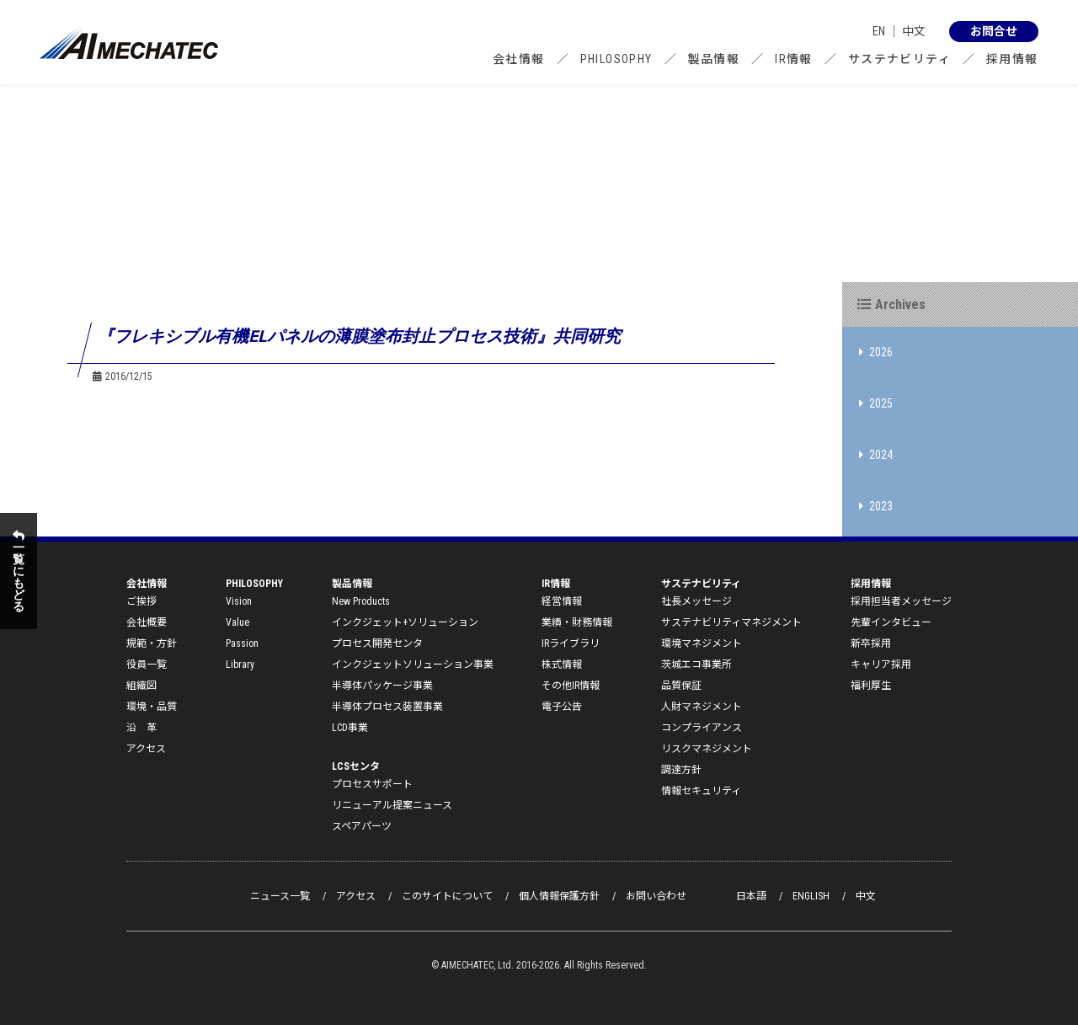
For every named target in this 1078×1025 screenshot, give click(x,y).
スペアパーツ (362, 826)
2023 (876, 506)
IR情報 (794, 59)
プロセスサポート (372, 784)
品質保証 (681, 685)
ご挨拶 (141, 601)
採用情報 (1012, 59)
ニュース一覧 (280, 896)
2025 (876, 403)
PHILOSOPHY (616, 59)
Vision (239, 601)
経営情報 (562, 601)
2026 (876, 352)
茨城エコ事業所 (696, 664)
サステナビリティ (899, 59)
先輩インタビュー (891, 622)
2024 (876, 455)
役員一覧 (146, 664)
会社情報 (519, 59)
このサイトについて (447, 896)
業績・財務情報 (577, 622)
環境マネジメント (701, 643)
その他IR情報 (571, 685)
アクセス (146, 749)
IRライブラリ (571, 643)
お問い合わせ (656, 896)
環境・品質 (151, 707)
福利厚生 (871, 685)
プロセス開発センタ (377, 643)
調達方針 (681, 770)
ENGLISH (811, 896)
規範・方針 (151, 643)
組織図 (141, 685)
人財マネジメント (701, 707)
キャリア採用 (881, 664)
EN (879, 31)
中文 (914, 31)
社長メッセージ (696, 601)
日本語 (751, 896)
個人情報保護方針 (559, 896)
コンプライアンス (701, 728)
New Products (361, 601)
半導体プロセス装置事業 (387, 707)
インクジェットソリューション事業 (413, 664)
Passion (242, 643)
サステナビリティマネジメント (731, 622)
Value (237, 622)
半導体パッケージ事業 (382, 685)
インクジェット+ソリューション (405, 622)
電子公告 (562, 707)
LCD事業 (350, 728)
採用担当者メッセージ (901, 601)
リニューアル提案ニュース (392, 805)
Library (240, 664)
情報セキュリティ (701, 791)
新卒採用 (871, 643)
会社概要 (146, 622)
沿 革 (141, 728)
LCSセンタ (356, 766)
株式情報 (562, 664)
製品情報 (714, 59)
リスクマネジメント (706, 749)
